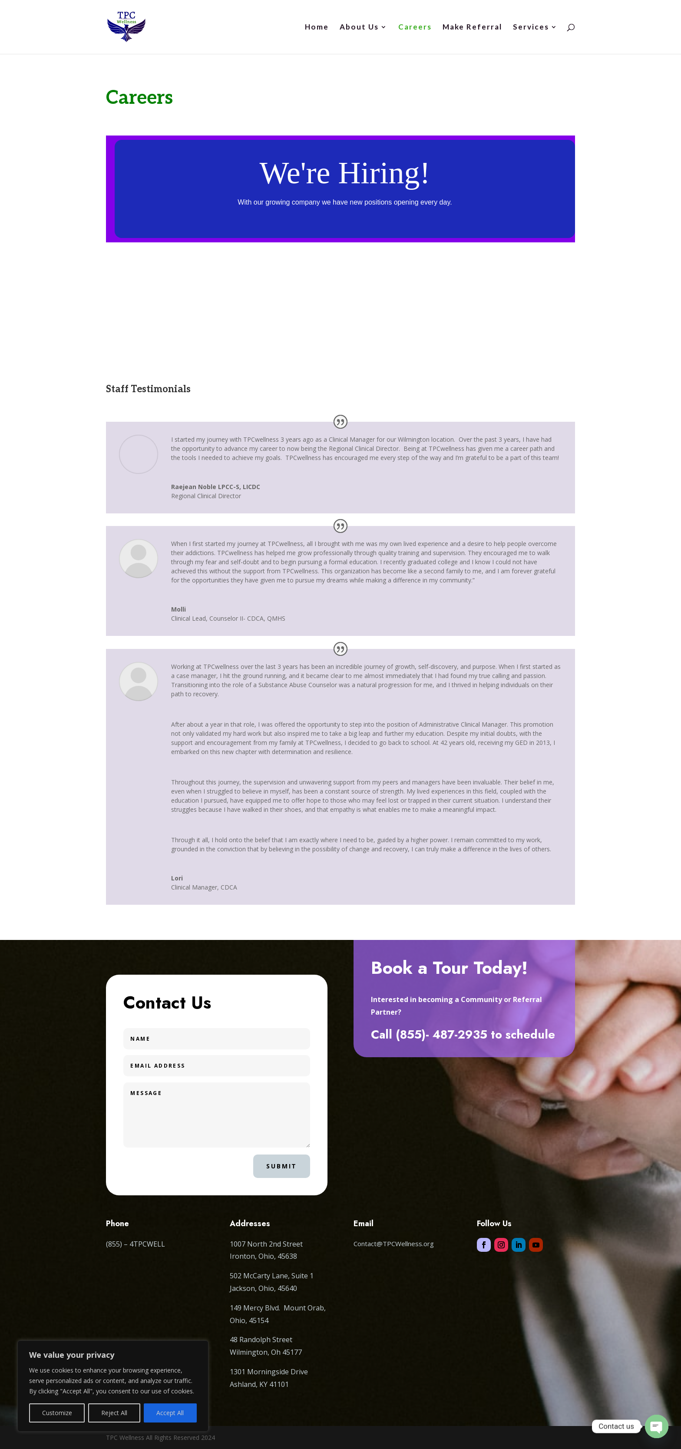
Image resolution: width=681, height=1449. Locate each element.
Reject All (114, 1413)
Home (317, 27)
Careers (415, 27)
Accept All (170, 1413)
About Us (359, 27)
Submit (281, 1166)
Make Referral (472, 27)
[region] (112, 1386)
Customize (57, 1413)
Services (531, 27)
